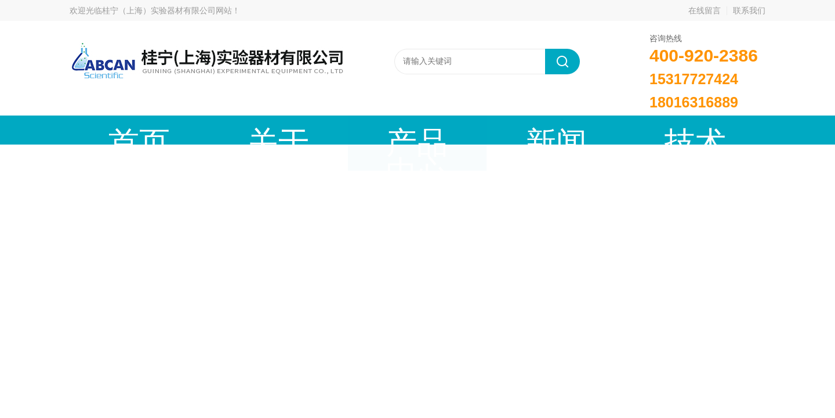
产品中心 (287, 130)
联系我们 (749, 10)
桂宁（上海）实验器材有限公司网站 (167, 10)
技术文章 (461, 130)
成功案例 (548, 130)
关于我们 (200, 130)
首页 (113, 130)
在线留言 (704, 10)
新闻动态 (374, 130)
